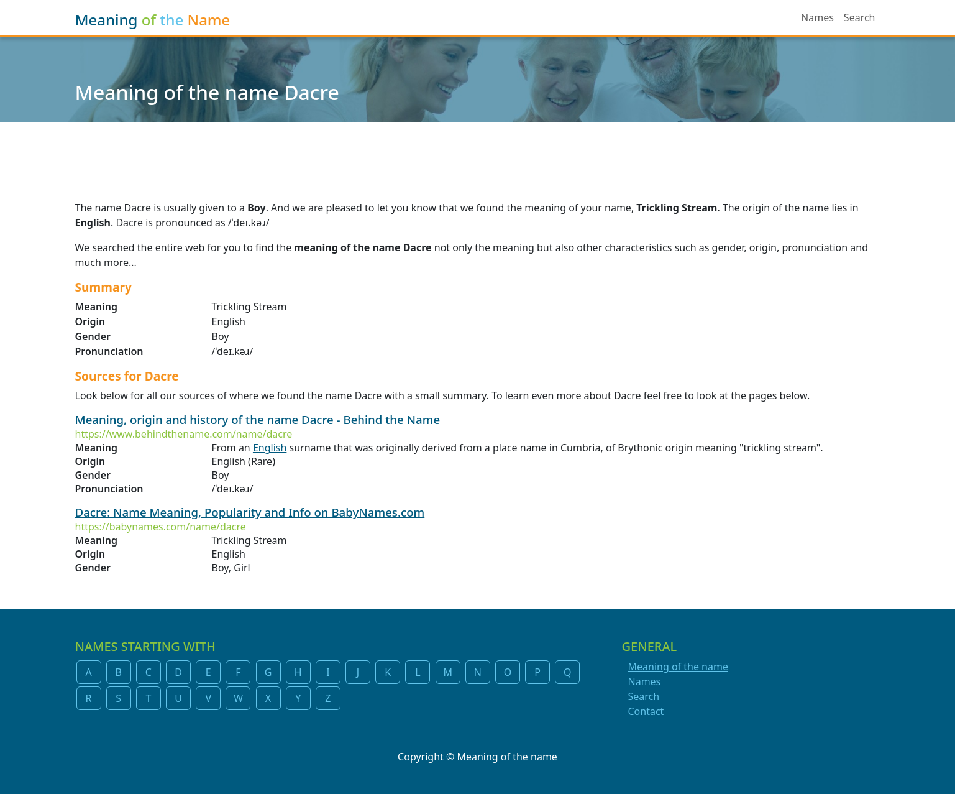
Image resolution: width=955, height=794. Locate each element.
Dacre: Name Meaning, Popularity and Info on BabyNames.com (250, 512)
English (269, 448)
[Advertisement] (477, 154)
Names (817, 17)
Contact (646, 711)
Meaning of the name (678, 666)
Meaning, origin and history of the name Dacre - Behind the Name (258, 419)
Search (859, 17)
